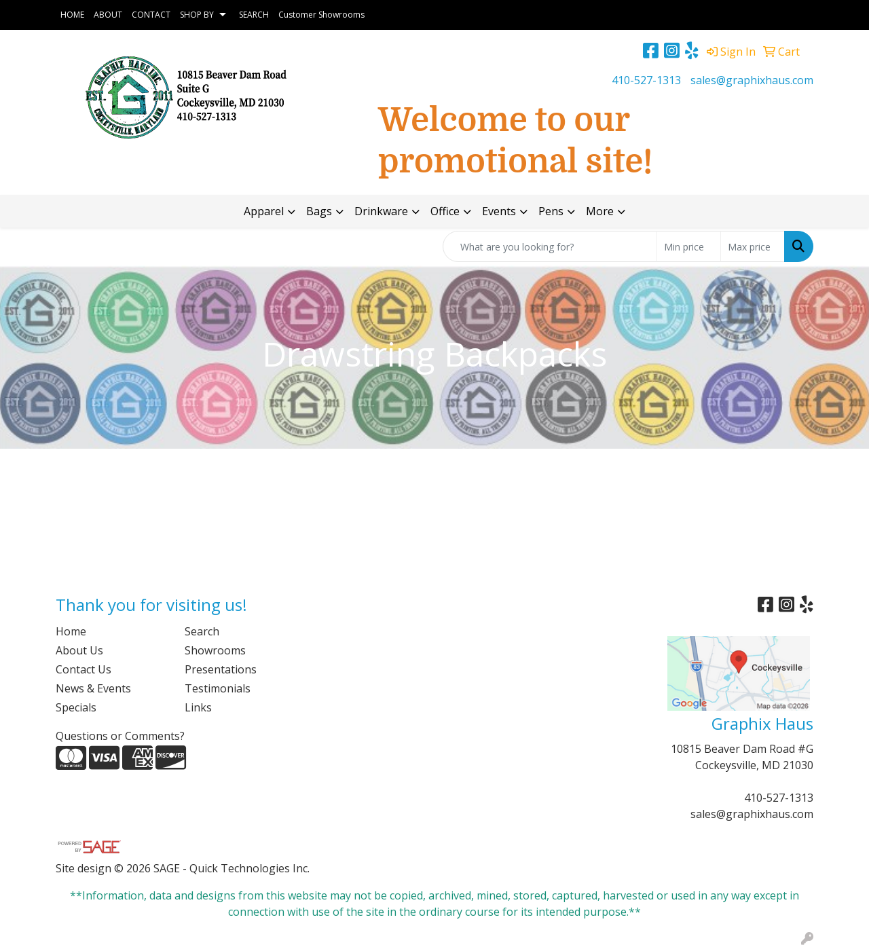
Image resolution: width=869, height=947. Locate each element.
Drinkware (381, 211)
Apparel (264, 211)
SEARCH (254, 14)
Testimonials (218, 688)
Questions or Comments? (120, 735)
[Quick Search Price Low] (689, 246)
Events (499, 211)
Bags (319, 211)
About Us (79, 650)
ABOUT (108, 14)
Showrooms (215, 650)
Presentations (221, 669)
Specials (76, 707)
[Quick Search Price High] (752, 246)
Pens (550, 211)
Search (202, 631)
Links (198, 707)
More (600, 211)
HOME (72, 14)
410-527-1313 (646, 80)
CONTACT (151, 14)
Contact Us (83, 669)
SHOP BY (197, 14)
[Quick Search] (550, 246)
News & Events (93, 688)
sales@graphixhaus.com (751, 80)
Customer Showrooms (321, 14)
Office (445, 211)
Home (71, 631)
